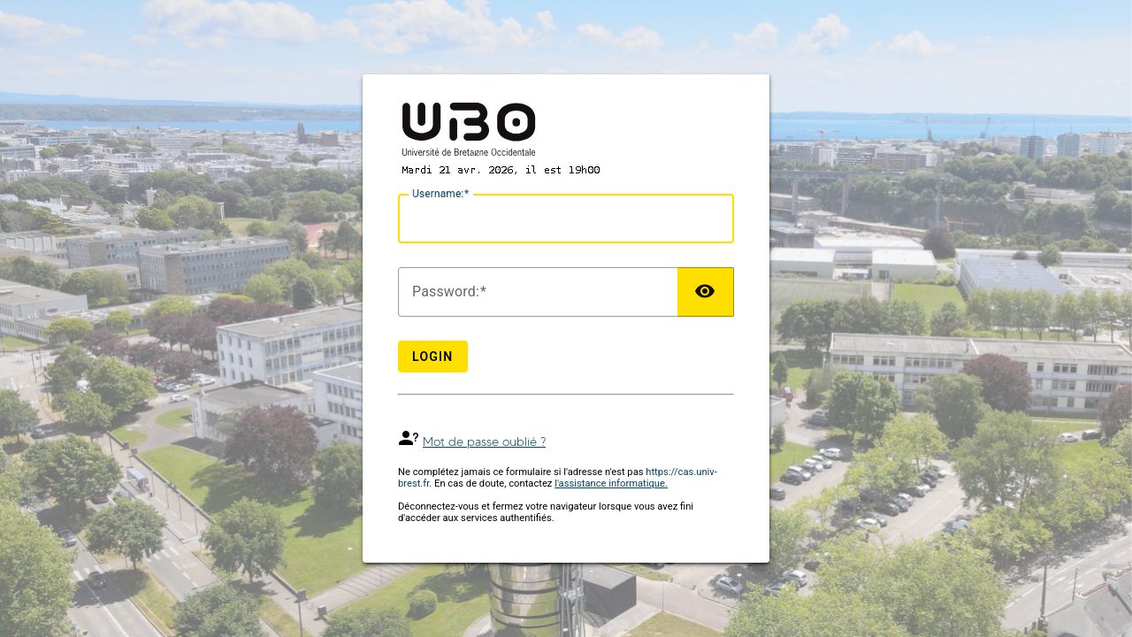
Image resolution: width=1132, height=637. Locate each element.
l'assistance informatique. (611, 483)
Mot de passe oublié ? (484, 441)
